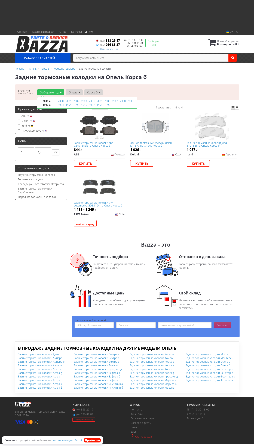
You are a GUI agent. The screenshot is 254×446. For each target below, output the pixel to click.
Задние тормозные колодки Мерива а (153, 382)
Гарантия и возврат (43, 31)
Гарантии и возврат (143, 420)
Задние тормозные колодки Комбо (151, 360)
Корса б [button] (93, 92)
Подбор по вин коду (84, 421)
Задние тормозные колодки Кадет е (152, 356)
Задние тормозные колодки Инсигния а (98, 386)
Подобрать (222, 327)
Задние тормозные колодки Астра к (40, 386)
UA (229, 31)
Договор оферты (141, 424)
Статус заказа (141, 438)
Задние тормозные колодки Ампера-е (41, 363)
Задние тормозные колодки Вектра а (96, 356)
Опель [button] (74, 92)
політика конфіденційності (67, 440)
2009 (130, 101)
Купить (85, 164)
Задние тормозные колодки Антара (40, 367)
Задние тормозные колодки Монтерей (209, 360)
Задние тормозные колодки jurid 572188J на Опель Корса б (207, 144)
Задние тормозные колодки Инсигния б (98, 389)
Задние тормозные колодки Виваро (96, 367)
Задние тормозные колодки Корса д (152, 363)
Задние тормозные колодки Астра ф (40, 389)
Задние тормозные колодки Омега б (208, 367)
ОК (55, 152)
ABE (25, 115)
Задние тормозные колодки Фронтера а (210, 378)
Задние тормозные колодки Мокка (207, 356)
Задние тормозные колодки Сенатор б (209, 374)
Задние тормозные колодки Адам (38, 356)
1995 (76, 104)
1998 (99, 104)
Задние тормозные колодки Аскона (40, 371)
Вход (89, 32)
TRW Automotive (32, 130)
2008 (123, 101)
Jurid (25, 125)
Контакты (76, 31)
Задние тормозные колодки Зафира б (97, 378)
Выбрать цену (85, 225)
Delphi (26, 120)
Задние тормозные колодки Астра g (40, 374)
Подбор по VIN (154, 42)
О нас (62, 31)
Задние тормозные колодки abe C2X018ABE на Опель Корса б (94, 144)
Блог (133, 433)
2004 (92, 101)
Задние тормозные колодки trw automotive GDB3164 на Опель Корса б (98, 205)
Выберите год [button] (51, 92)
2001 (68, 101)
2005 (99, 101)
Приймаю (92, 440)
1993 (61, 104)
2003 (84, 101)
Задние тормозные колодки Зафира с (97, 382)
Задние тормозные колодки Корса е (152, 367)
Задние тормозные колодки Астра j (39, 382)
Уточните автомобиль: (26, 92)
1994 (68, 104)
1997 (92, 104)
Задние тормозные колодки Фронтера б (210, 382)
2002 (76, 101)
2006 (107, 101)
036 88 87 (108, 44)
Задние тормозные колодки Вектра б (97, 360)
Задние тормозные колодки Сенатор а (209, 371)
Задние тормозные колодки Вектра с (96, 363)
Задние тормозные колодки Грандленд (98, 371)
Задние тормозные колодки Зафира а (97, 374)
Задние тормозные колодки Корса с (152, 371)
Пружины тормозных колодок (36, 174)
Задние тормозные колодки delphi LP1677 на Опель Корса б (152, 144)
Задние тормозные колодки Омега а (208, 363)
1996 (84, 104)
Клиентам (137, 416)
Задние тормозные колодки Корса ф (152, 374)
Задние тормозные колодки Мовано (152, 389)
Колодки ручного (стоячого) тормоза (41, 184)
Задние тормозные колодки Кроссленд (154, 378)
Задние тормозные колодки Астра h (40, 378)
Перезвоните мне (109, 48)
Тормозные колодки (30, 179)
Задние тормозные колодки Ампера (40, 360)
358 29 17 (108, 40)
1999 (107, 104)
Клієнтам (22, 31)
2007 (115, 101)
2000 (61, 101)
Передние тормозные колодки (37, 197)
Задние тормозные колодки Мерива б (153, 386)
